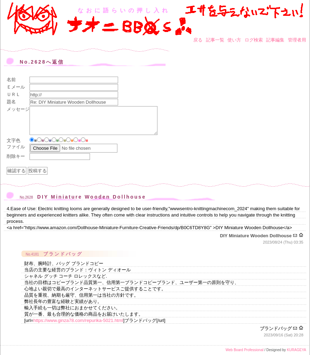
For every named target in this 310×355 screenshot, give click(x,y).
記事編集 (275, 40)
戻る (197, 40)
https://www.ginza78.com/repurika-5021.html (78, 320)
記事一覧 (215, 40)
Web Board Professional (245, 350)
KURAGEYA (296, 350)
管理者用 (297, 40)
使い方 (234, 40)
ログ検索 (254, 40)
